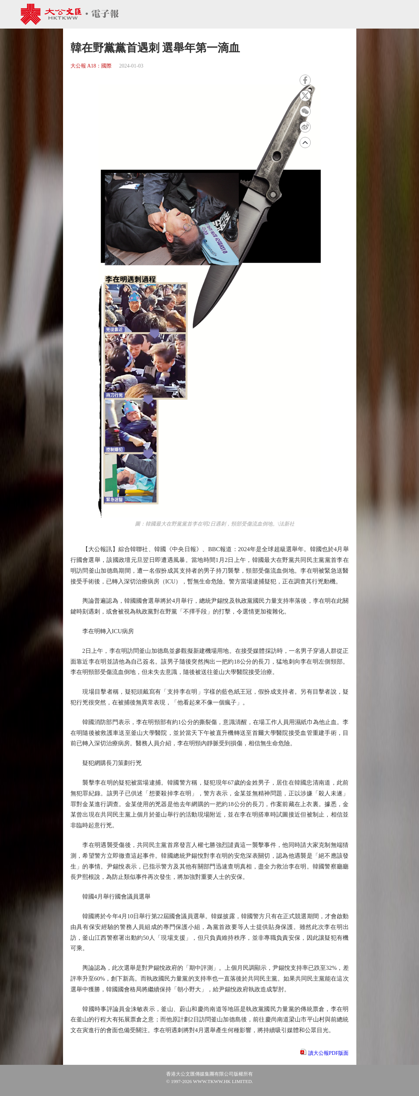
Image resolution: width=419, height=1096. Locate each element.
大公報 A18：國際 (91, 66)
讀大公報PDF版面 (328, 1053)
